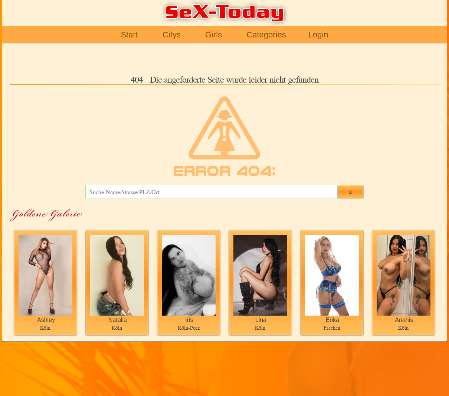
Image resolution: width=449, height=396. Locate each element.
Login (318, 34)
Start (129, 34)
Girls (213, 34)
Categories (266, 34)
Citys (172, 34)
